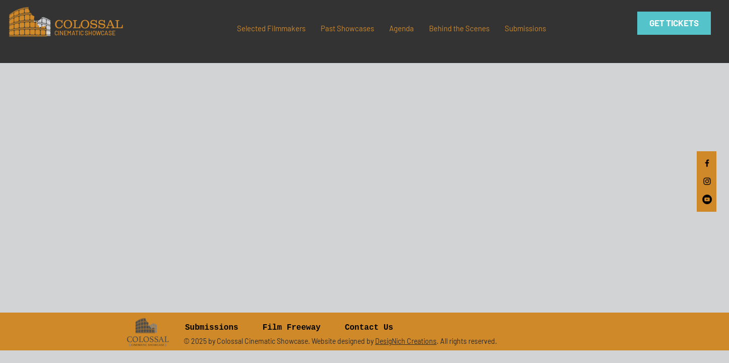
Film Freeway (292, 327)
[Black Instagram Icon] (707, 181)
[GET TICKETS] (674, 23)
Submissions (211, 327)
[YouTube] (707, 199)
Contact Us (369, 327)
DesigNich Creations (406, 341)
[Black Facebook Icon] (707, 163)
